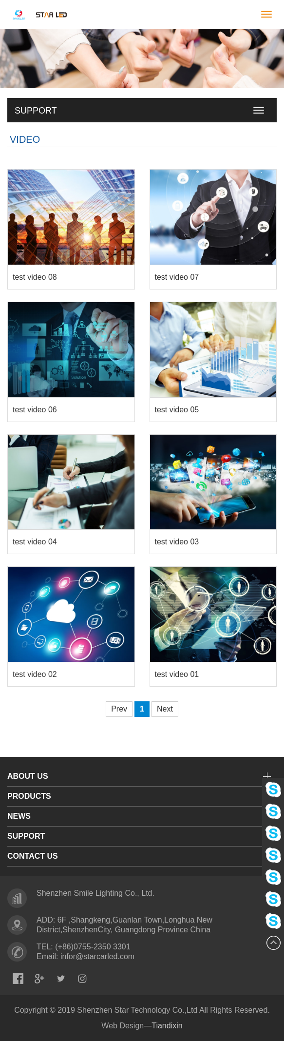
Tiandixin (166, 1026)
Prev (119, 709)
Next (165, 709)
